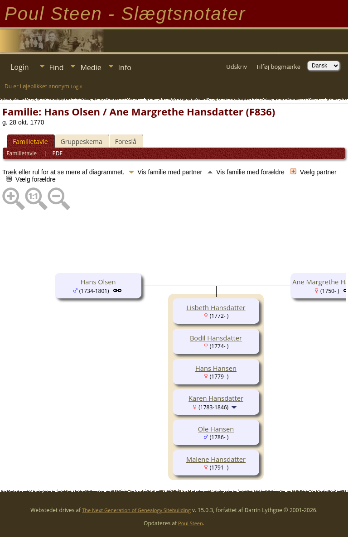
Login (19, 67)
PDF (58, 153)
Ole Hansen (216, 428)
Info (124, 67)
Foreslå (125, 141)
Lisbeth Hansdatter (215, 307)
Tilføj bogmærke (278, 66)
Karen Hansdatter (215, 398)
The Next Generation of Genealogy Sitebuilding (136, 510)
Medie (90, 67)
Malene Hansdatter (216, 459)
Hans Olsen (98, 281)
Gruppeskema (81, 141)
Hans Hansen (216, 368)
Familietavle (30, 141)
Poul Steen (190, 523)
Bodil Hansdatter (216, 337)
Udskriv (236, 66)
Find (56, 67)
